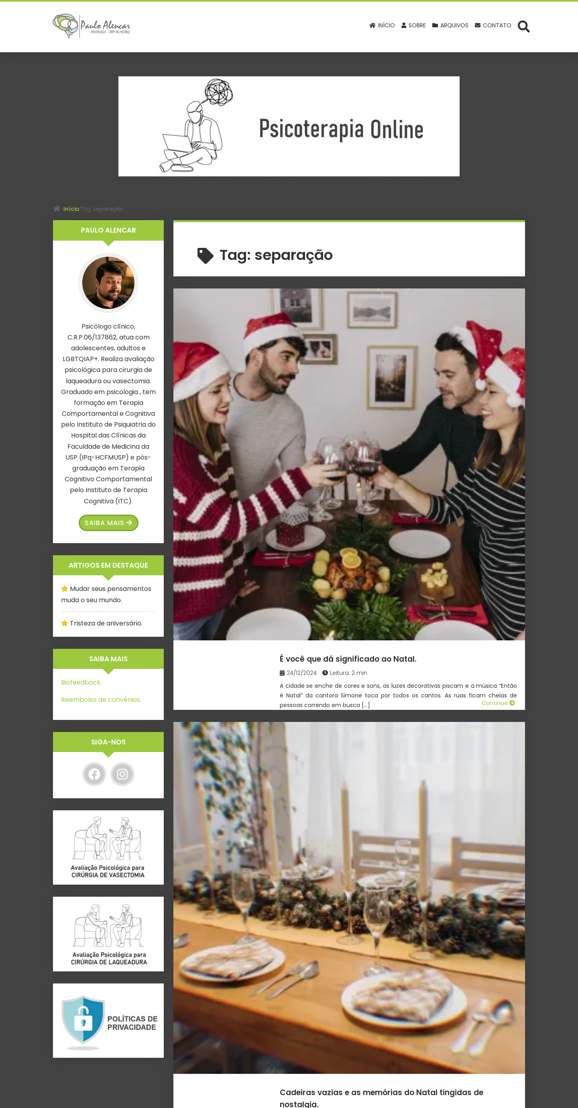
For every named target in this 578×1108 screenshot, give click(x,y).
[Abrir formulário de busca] (524, 26)
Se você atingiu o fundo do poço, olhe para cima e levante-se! (401, 577)
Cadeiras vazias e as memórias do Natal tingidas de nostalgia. (408, 445)
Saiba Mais (108, 522)
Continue (498, 402)
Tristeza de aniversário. (106, 623)
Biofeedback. (81, 682)
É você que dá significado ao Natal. (394, 306)
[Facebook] (94, 774)
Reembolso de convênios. (101, 699)
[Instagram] (122, 774)
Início (71, 209)
